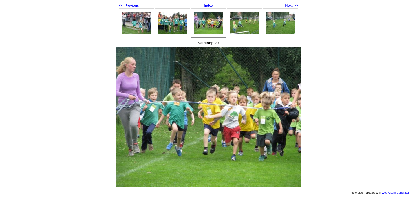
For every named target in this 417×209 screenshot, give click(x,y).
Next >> (291, 5)
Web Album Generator (395, 192)
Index (208, 5)
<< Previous (129, 5)
